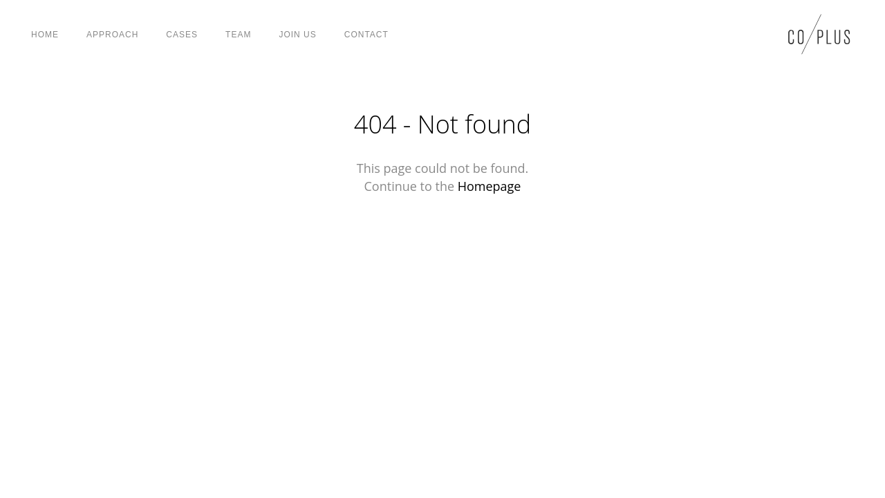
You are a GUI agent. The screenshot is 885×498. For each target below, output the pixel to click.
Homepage (489, 186)
